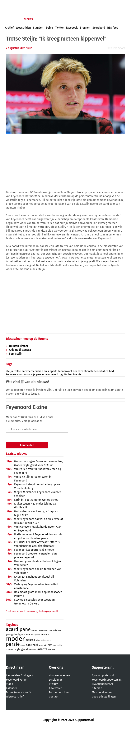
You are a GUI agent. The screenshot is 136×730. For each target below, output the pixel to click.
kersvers (11, 374)
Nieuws (28, 19)
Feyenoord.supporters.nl (106, 679)
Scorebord (98, 27)
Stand (9, 684)
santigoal (32, 645)
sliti (45, 645)
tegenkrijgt (56, 374)
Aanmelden (13, 675)
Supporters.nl (102, 667)
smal (54, 645)
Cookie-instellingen (104, 696)
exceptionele (86, 371)
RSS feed (112, 27)
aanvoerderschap (32, 371)
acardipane (18, 629)
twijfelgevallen (23, 649)
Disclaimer (55, 679)
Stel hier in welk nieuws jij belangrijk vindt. (32, 611)
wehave (51, 649)
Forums (42, 19)
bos (59, 630)
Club (72, 19)
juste (28, 634)
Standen (38, 27)
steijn (9, 371)
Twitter (59, 27)
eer (75, 371)
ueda (34, 650)
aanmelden (25, 3)
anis (46, 371)
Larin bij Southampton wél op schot (36, 499)
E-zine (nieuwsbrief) (18, 692)
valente (42, 649)
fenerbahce (101, 371)
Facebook (71, 27)
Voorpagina (12, 19)
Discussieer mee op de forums (27, 339)
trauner (9, 649)
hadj (112, 371)
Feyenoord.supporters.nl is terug (34, 549)
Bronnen (85, 27)
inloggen (10, 3)
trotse (17, 371)
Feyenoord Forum (16, 679)
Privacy (53, 684)
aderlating (34, 630)
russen (23, 645)
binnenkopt (65, 371)
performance (46, 640)
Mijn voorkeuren (102, 692)
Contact (53, 696)
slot (50, 645)
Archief (9, 27)
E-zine (49, 27)
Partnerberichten (59, 692)
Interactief (58, 19)
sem (47, 374)
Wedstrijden (23, 27)
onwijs (31, 374)
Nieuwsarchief (15, 696)
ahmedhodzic (44, 630)
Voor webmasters (59, 675)
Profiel (84, 19)
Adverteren (55, 688)
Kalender (11, 688)
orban (38, 640)
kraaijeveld (35, 635)
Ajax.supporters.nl (103, 675)
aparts (54, 371)
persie (40, 374)
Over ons (56, 667)
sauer (41, 645)
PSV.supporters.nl (102, 684)
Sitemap (97, 688)
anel (50, 630)
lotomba (45, 634)
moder (15, 639)
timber (68, 374)
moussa (22, 374)
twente (77, 374)
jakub (23, 635)
